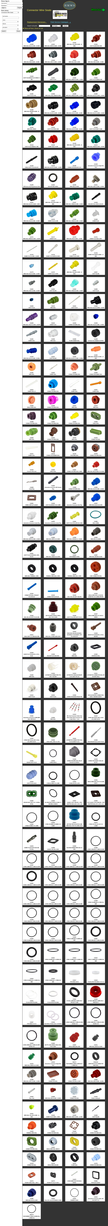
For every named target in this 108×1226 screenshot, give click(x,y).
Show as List (39, 28)
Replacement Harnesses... (37, 22)
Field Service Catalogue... (61, 22)
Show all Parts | (29, 28)
